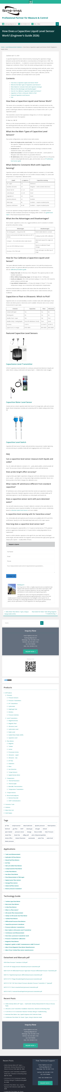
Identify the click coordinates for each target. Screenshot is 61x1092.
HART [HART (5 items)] (22, 829)
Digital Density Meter (14, 775)
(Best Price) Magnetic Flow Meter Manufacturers (20, 947)
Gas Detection (12, 769)
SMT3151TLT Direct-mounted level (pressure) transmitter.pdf (21, 987)
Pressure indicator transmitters (15, 927)
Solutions (7, 807)
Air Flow (7, 863)
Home (2, 47)
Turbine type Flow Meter (12, 901)
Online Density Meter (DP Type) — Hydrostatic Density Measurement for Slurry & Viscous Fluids (14, 1067)
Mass (9, 766)
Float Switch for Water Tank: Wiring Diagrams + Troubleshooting (44, 613)
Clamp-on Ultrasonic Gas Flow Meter (16, 915)
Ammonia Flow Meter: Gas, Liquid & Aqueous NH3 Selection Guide (23, 1014)
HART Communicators (14, 801)
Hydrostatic (11, 706)
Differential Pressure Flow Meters (15, 921)
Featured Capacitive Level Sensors (20, 95)
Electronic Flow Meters (12, 904)
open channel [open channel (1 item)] (8, 832)
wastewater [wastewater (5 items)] (31, 838)
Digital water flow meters (13, 880)
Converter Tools (9, 804)
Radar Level (11, 732)
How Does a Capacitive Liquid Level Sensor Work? (24, 82)
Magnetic (11, 743)
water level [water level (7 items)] (50, 838)
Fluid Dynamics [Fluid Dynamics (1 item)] (52, 825)
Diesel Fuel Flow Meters (12, 860)
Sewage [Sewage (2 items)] (29, 832)
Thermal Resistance (13, 780)
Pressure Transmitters (14, 700)
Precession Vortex (13, 752)
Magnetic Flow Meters (12, 941)
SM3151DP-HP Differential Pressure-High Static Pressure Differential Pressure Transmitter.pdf (30, 970)
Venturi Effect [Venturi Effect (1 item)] (8, 838)
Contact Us (11, 576)
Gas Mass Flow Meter (11, 874)
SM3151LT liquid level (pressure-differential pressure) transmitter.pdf (23, 975)
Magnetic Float (12, 723)
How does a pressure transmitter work (17, 936)
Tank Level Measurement (12, 854)
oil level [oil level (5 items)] (45, 829)
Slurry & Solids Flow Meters (13, 865)
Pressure (9, 695)
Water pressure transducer (13, 888)
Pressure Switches (13, 715)
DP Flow (10, 760)
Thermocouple (12, 783)
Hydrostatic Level (13, 729)
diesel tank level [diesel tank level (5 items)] (27, 825)
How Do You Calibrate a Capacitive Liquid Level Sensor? (26, 91)
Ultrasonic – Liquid (13, 755)
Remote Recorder (13, 798)
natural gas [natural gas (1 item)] (29, 829)
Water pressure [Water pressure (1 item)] (9, 841)
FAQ (12, 97)
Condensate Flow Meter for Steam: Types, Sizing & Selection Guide (23, 1017)
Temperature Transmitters (15, 789)
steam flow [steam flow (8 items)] (8, 835)
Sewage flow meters (11, 883)
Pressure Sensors (13, 697)
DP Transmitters (13, 703)
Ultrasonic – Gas (12, 758)
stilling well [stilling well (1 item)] (26, 835)
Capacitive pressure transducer (14, 924)
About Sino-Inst (9, 810)
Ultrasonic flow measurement (14, 913)
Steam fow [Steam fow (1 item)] (17, 835)
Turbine (10, 746)
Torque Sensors (12, 772)
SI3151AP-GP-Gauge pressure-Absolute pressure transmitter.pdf (22, 966)
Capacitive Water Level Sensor (19, 402)
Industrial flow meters (12, 886)
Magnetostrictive (13, 720)
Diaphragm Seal (12, 709)
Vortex (10, 749)
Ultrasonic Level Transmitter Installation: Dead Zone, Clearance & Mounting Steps (27, 1008)
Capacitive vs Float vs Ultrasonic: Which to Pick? (24, 93)
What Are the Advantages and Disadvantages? (23, 89)
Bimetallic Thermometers (15, 786)
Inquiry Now (30, 651)
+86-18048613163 (24, 24)
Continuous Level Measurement (14, 933)
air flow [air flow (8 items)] (7, 825)
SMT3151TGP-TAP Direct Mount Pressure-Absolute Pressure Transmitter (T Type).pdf (28, 983)
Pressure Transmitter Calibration (15, 938)
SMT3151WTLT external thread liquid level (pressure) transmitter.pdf (23, 991)
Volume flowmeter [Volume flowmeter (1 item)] (20, 838)
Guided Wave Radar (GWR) (15, 735)
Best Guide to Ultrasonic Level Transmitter (18, 930)
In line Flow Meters (11, 871)
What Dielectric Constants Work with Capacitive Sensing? (26, 87)
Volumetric (11, 763)
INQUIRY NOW (44, 1083)
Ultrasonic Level (12, 726)
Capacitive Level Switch (16, 442)
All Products (8, 693)
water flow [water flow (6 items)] (41, 838)
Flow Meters (10, 741)
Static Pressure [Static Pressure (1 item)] (49, 832)
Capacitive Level (12, 738)
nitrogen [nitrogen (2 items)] (37, 829)
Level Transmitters (12, 718)
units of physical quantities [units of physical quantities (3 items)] (39, 835)
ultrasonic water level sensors (19, 510)
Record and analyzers (13, 795)
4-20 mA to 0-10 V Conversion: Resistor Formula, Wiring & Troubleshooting (25, 1011)
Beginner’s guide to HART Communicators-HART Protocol (22, 944)
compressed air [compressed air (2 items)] (16, 825)
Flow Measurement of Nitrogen (14, 877)
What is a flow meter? (12, 910)
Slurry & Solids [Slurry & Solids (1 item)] (38, 832)
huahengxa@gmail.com (9, 24)
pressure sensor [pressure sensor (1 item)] (19, 832)
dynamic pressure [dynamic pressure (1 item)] (40, 825)
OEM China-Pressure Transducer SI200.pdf (15, 962)
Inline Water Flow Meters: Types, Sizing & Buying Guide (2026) (17, 613)
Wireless (10, 712)
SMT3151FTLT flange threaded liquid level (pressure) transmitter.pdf (23, 979)
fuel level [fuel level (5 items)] (7, 829)
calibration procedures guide (18, 269)
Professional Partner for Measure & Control (25, 17)
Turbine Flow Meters (11, 918)
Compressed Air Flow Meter (13, 868)
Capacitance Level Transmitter (19, 364)
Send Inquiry (8, 813)
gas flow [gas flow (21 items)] (15, 829)
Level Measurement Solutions (14, 47)
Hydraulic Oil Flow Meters (13, 857)
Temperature (10, 778)
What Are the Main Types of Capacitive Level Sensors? (26, 85)
